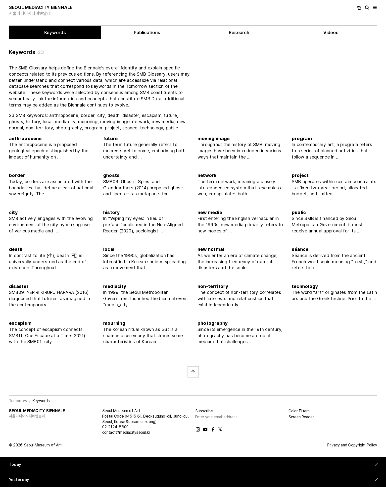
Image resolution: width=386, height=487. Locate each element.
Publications (147, 32)
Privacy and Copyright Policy (352, 445)
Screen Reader (301, 417)
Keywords (55, 32)
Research (239, 32)
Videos (330, 32)
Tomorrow (18, 400)
